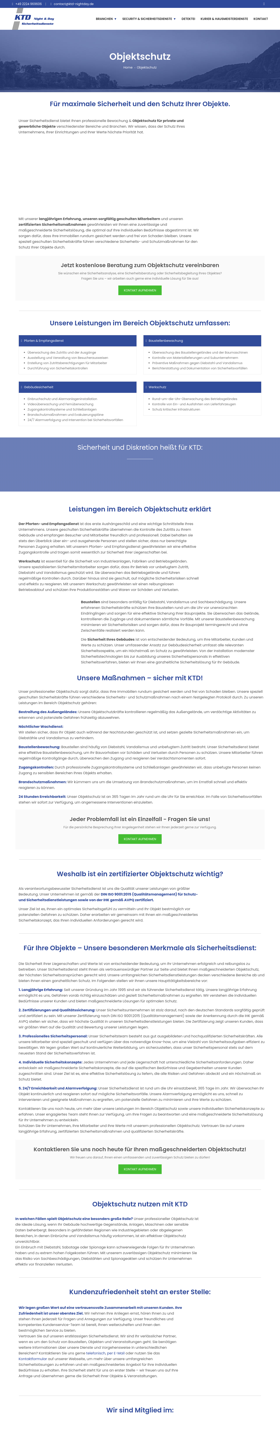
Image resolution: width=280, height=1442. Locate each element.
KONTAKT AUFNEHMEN (140, 290)
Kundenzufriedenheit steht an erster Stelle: (140, 1292)
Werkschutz (156, 387)
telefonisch (95, 1353)
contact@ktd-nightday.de (74, 4)
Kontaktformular (33, 1358)
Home (128, 67)
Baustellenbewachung (164, 340)
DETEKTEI (188, 19)
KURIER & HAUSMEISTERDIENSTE (224, 19)
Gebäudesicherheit (37, 387)
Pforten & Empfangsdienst (42, 340)
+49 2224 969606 (28, 4)
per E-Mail (115, 1353)
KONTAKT (261, 19)
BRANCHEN (104, 19)
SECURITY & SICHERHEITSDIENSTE (147, 19)
